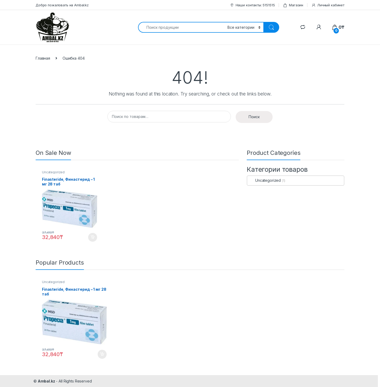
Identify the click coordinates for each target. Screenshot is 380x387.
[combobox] (181, 27)
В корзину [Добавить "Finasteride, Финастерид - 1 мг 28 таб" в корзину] (92, 237)
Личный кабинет (327, 5)
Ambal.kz (46, 381)
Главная (43, 58)
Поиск (254, 116)
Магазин (293, 5)
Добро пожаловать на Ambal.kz (62, 5)
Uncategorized (53, 172)
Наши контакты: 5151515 (252, 5)
